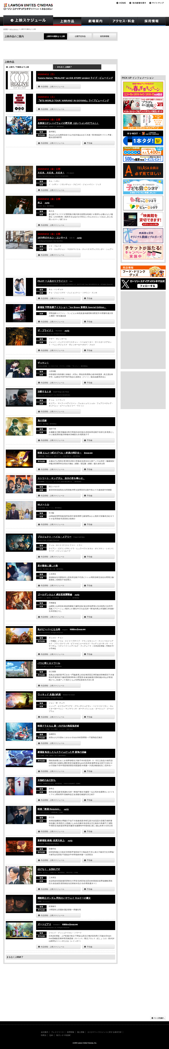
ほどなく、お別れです (49, 869)
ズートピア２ (44, 924)
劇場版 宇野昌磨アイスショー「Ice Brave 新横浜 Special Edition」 (72, 307)
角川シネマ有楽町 (63, 1035)
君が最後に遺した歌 (48, 565)
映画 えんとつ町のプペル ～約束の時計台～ (60, 452)
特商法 (43, 1035)
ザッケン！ (43, 362)
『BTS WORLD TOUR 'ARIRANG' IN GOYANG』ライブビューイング (73, 100)
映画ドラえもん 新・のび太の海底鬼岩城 (58, 726)
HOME (5, 29)
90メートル (43, 504)
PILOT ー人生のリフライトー (53, 281)
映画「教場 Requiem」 (49, 809)
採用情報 (70, 1032)
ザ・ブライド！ (45, 330)
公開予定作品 (80, 36)
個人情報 (80, 1032)
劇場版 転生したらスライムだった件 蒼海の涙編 (62, 752)
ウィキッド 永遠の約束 (49, 694)
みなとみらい (14, 29)
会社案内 (44, 1032)
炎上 (40, 202)
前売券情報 (104, 36)
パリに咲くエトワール (49, 663)
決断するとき (44, 391)
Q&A (51, 1035)
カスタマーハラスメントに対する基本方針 (104, 1032)
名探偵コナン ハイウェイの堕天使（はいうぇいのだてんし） (68, 123)
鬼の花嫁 (42, 420)
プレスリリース (57, 1032)
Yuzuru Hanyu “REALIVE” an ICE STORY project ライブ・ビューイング (75, 78)
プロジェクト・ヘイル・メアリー (54, 536)
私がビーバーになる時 (49, 629)
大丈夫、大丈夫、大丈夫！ (51, 172)
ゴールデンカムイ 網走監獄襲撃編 (55, 594)
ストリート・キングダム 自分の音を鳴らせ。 (61, 478)
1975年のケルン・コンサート (53, 237)
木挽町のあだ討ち (47, 780)
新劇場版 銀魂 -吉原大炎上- (51, 840)
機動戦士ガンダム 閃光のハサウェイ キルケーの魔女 (64, 898)
